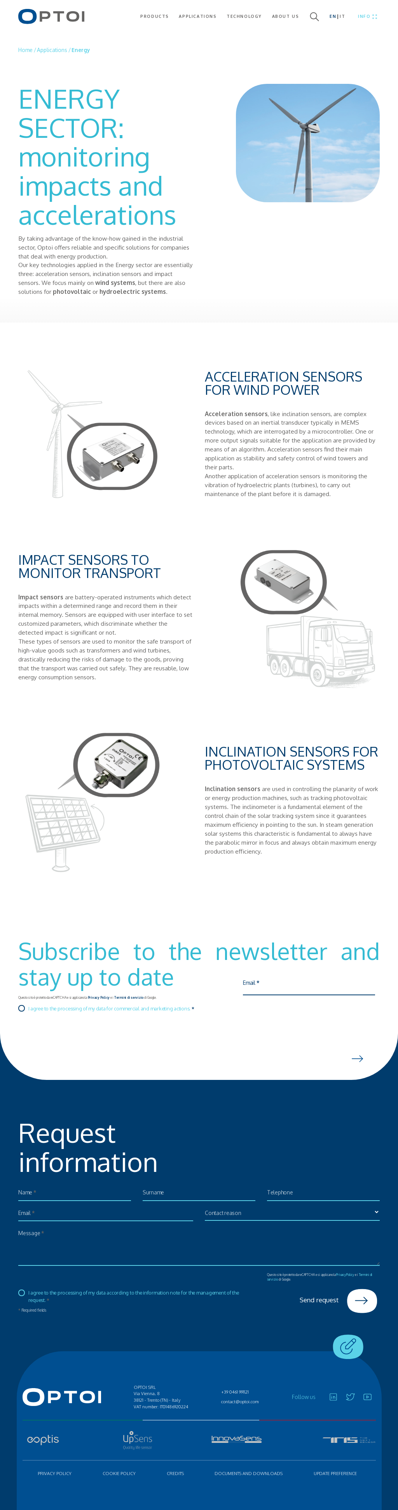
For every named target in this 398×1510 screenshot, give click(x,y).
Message (33, 1234)
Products (154, 16)
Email (254, 985)
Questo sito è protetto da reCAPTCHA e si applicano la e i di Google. (87, 997)
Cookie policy (119, 1473)
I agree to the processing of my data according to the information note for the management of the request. (133, 1296)
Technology (244, 16)
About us (285, 16)
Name (29, 1193)
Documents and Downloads (249, 1473)
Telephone (282, 1193)
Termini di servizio (128, 997)
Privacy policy (55, 1473)
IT (342, 16)
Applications (197, 16)
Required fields (32, 1310)
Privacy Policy (99, 997)
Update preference (335, 1473)
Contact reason (226, 1214)
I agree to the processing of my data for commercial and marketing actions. (111, 1008)
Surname (156, 1193)
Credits (175, 1473)
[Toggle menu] (367, 16)
